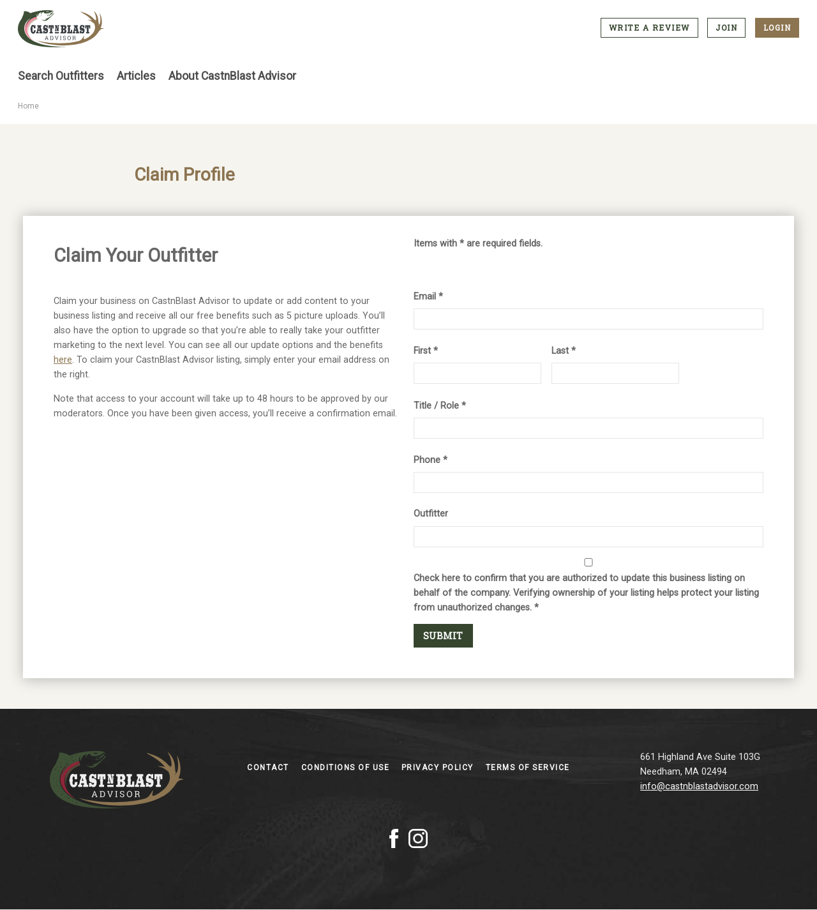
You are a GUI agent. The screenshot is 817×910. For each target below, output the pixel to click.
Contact (269, 767)
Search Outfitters (61, 76)
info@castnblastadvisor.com (699, 786)
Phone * (430, 460)
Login (777, 27)
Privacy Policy (439, 767)
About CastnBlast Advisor (232, 76)
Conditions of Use (347, 767)
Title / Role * (440, 405)
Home (28, 106)
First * (426, 350)
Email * (428, 296)
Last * (563, 350)
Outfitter (431, 513)
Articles (136, 76)
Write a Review (649, 27)
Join (726, 27)
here (63, 359)
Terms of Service (528, 767)
